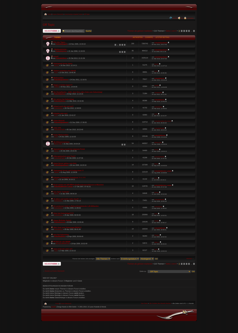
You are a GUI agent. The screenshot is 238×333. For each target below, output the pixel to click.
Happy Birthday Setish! (62, 220)
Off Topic (87, 14)
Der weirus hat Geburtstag (63, 99)
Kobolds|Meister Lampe (163, 171)
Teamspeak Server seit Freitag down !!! (68, 170)
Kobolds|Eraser (160, 135)
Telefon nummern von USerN (64, 71)
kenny (56, 65)
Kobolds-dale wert (60, 113)
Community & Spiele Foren (73, 14)
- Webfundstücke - (60, 49)
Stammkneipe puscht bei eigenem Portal (69, 149)
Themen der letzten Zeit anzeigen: (91, 258)
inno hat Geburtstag (61, 234)
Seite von (171, 31)
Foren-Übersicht (58, 14)
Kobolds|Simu (61, 58)
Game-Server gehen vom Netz (64, 163)
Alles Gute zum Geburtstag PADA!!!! (67, 227)
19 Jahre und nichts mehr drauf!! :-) (67, 199)
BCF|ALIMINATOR (62, 243)
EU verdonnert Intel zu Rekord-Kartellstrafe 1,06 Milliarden (76, 206)
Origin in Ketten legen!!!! (63, 85)
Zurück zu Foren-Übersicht (54, 271)
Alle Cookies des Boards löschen (160, 303)
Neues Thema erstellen (52, 31)
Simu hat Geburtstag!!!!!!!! (63, 213)
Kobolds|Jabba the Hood (163, 121)
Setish (56, 172)
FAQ (181, 18)
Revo (156, 164)
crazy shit (57, 128)
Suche (174, 18)
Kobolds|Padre (59, 129)
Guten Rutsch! (59, 120)
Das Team (144, 303)
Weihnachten (58, 78)
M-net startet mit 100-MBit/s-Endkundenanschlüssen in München (78, 185)
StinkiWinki (158, 92)
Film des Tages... (59, 42)
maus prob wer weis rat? (63, 249)
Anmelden (190, 18)
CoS (55, 72)
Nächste (189, 258)
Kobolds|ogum (61, 44)
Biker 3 (157, 242)
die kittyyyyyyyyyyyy (61, 142)
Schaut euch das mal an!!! (63, 106)
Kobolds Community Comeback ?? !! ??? (69, 177)
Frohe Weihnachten (60, 135)
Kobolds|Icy (58, 108)
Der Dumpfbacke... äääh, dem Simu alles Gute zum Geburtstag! (77, 92)
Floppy (157, 235)
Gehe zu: (142, 271)
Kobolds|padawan (161, 43)
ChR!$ (56, 87)
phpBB (53, 307)
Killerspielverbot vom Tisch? (64, 156)
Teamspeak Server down (62, 63)
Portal (49, 14)
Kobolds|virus (61, 51)
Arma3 (55, 56)
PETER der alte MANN (61, 242)
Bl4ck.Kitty (58, 144)
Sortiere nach (125, 258)
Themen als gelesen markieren (139, 31)
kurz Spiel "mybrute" (61, 192)
